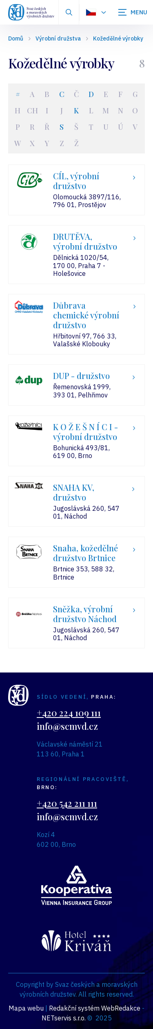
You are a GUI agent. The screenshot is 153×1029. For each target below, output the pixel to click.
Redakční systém (74, 1008)
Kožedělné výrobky (118, 38)
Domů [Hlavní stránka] (15, 38)
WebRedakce (120, 1008)
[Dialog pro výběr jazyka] (95, 12)
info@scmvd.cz (67, 726)
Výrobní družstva (58, 38)
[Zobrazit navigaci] (132, 12)
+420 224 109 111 (69, 712)
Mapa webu (26, 1008)
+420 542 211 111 (67, 803)
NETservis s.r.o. (64, 1018)
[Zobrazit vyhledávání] (69, 12)
